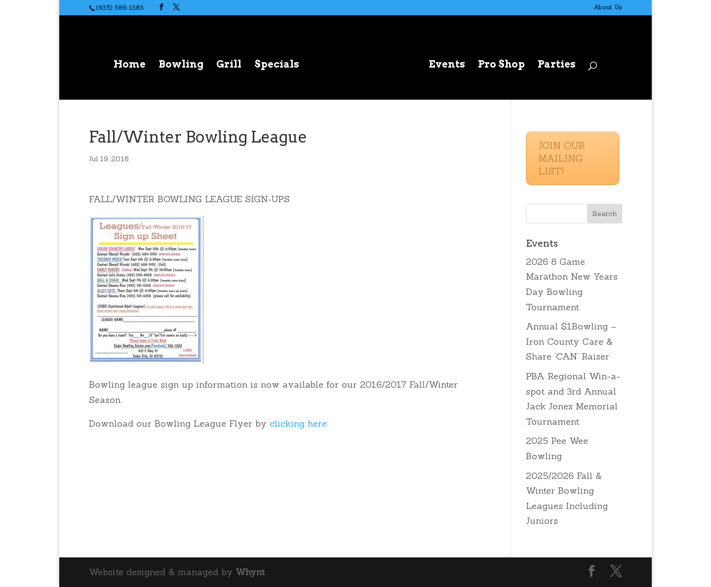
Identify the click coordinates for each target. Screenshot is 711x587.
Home (130, 65)
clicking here (298, 423)
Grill (228, 65)
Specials (276, 65)
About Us (608, 7)
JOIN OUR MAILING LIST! (561, 158)
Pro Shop (501, 65)
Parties (557, 65)
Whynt (250, 572)
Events (447, 65)
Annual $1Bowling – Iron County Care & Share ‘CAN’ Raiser (571, 341)
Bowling (180, 65)
